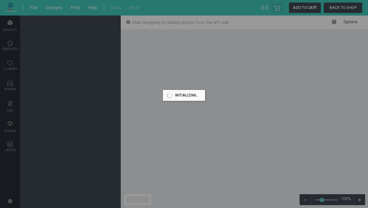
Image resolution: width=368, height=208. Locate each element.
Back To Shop (342, 7)
